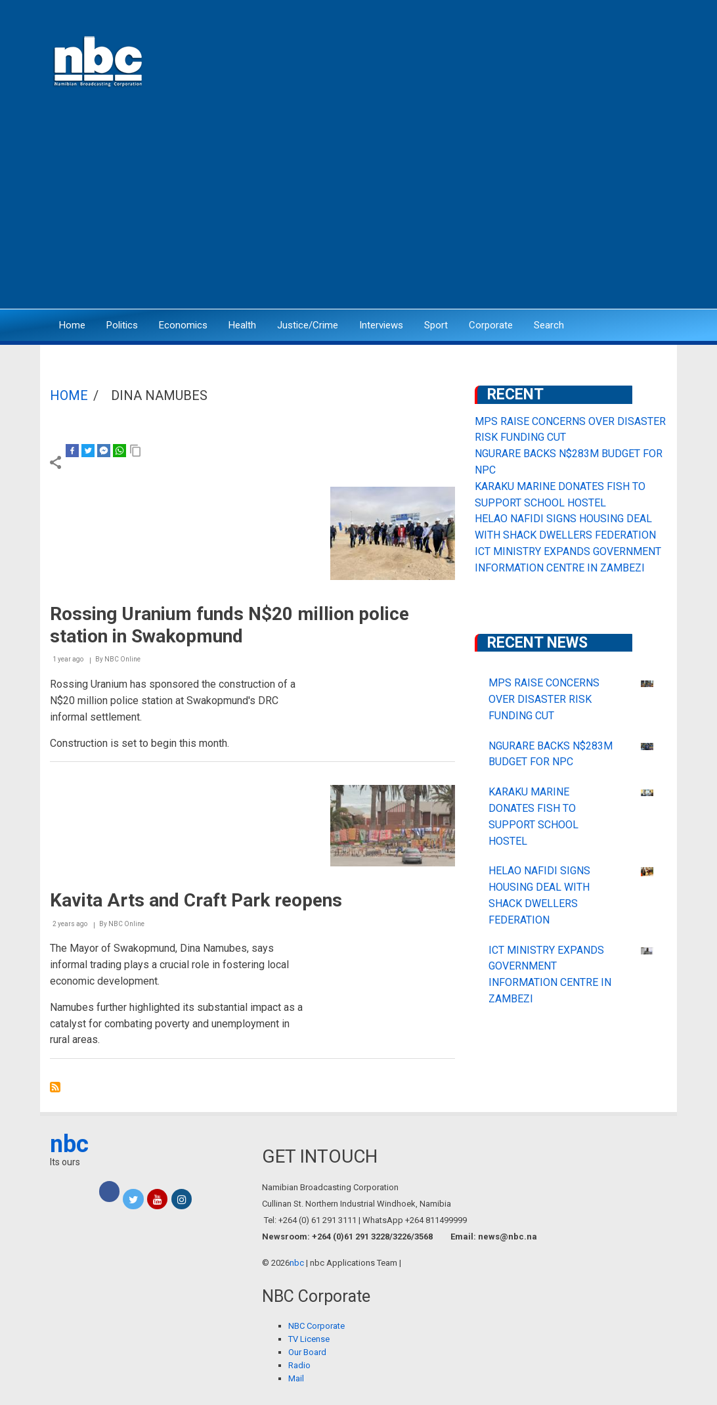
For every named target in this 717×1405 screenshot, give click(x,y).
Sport (436, 325)
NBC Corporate (316, 1326)
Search (549, 325)
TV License (309, 1339)
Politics (122, 325)
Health (242, 325)
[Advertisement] (358, 207)
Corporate (491, 325)
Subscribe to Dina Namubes (55, 1087)
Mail (296, 1378)
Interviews (381, 325)
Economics (183, 325)
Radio (299, 1365)
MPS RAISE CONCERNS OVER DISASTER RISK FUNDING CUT (544, 699)
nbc (69, 1144)
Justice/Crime (307, 325)
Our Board (307, 1352)
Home (72, 325)
